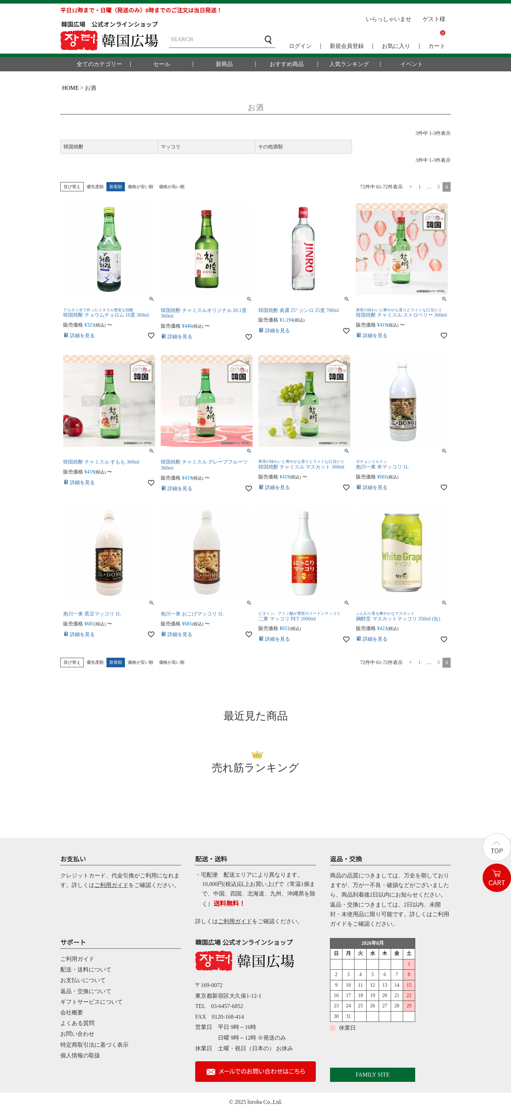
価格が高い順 (172, 186)
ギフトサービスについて (91, 1002)
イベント (411, 64)
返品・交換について (85, 991)
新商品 (224, 64)
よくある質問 (77, 1023)
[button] (411, 187)
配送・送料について (85, 970)
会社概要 (71, 1012)
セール (161, 64)
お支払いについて (83, 980)
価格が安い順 (140, 186)
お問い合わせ (77, 1034)
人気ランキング (349, 64)
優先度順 (95, 186)
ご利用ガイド (111, 885)
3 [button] (438, 187)
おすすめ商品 (287, 64)
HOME (70, 88)
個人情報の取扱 (80, 1055)
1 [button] (419, 187)
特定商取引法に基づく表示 (94, 1045)
